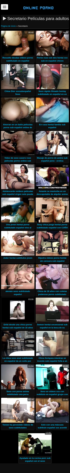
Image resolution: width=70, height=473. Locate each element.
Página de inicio (8, 26)
